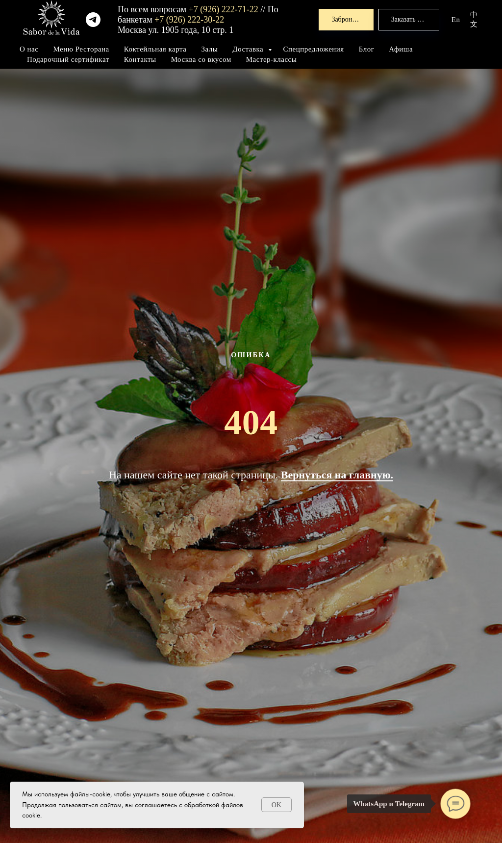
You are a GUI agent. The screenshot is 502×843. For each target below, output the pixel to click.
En (456, 20)
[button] (346, 20)
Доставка (248, 49)
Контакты (140, 59)
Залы (209, 49)
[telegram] (93, 19)
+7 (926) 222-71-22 (223, 9)
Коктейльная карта (155, 49)
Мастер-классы (271, 59)
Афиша (401, 49)
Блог (367, 49)
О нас (29, 49)
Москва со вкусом (201, 59)
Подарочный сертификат (68, 59)
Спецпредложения (313, 49)
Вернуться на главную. (337, 475)
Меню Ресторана (81, 49)
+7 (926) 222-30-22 (189, 20)
